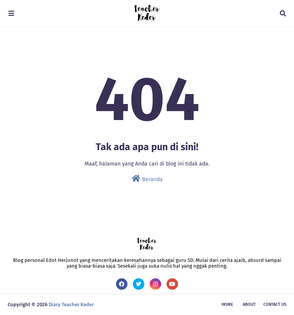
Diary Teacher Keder (71, 304)
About (249, 304)
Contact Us (274, 304)
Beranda (147, 179)
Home (227, 304)
